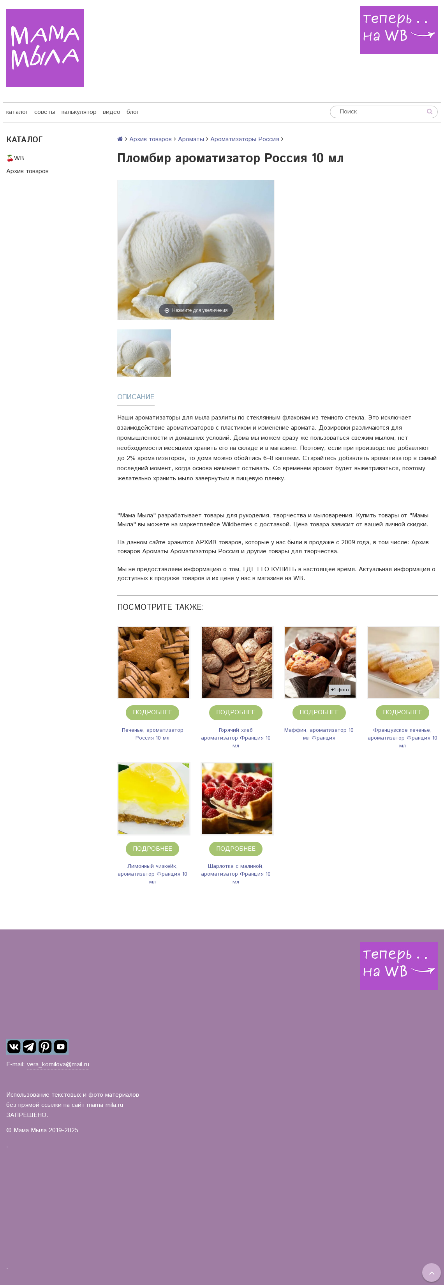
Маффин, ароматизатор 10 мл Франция (319, 734)
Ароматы (191, 139)
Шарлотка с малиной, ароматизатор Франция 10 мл (236, 874)
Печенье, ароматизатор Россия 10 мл (152, 734)
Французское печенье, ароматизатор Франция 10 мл (402, 738)
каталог (17, 112)
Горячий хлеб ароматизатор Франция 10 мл (236, 738)
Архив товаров (27, 171)
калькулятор (79, 112)
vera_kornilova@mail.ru (58, 1064)
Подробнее (152, 712)
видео (111, 112)
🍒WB (15, 158)
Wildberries (237, 524)
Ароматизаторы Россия (244, 139)
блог (133, 112)
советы (44, 112)
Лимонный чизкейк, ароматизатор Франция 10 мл (152, 874)
